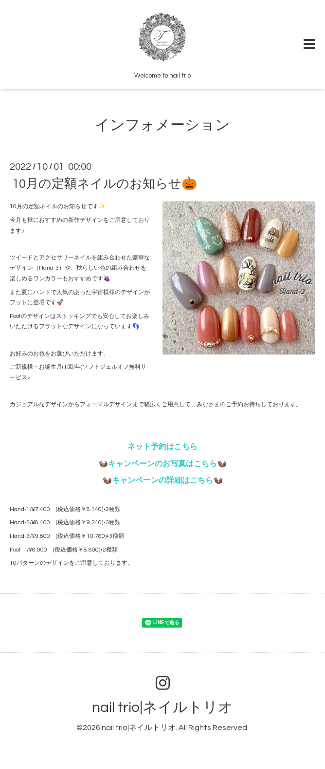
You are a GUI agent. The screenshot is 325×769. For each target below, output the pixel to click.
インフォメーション (162, 125)
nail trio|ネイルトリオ (162, 707)
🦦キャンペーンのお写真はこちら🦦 (162, 464)
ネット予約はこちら (162, 447)
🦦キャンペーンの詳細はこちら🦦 (162, 480)
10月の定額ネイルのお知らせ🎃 (104, 183)
